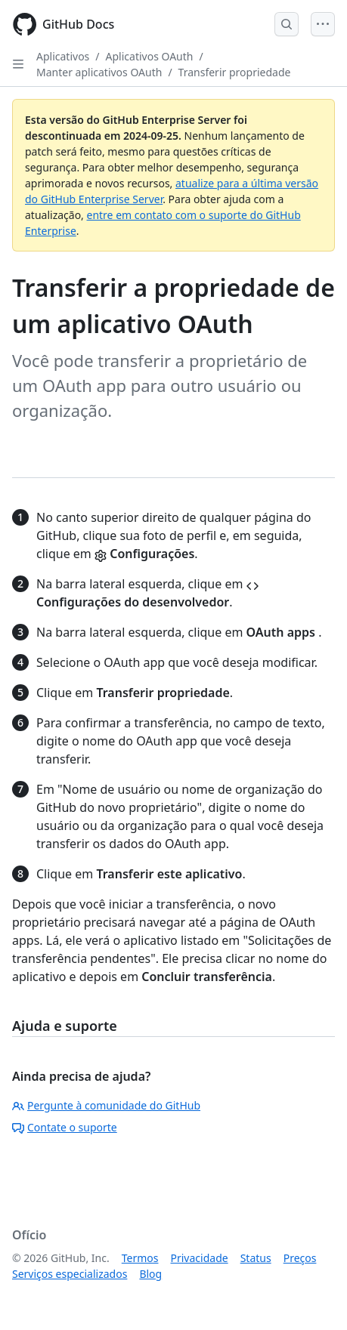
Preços (300, 1258)
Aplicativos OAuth (150, 56)
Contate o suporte (64, 1127)
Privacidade (199, 1258)
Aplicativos (62, 56)
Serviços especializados (69, 1274)
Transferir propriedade (234, 72)
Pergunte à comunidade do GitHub (106, 1105)
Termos (140, 1258)
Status (255, 1258)
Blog (150, 1274)
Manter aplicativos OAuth (99, 72)
